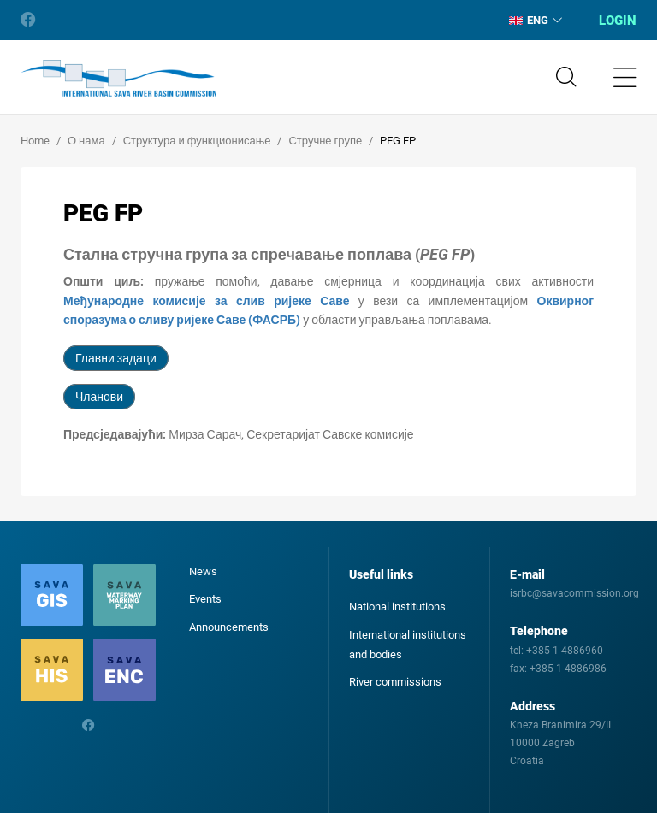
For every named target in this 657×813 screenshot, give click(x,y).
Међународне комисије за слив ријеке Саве (206, 301)
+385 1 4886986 (568, 669)
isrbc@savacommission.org (574, 593)
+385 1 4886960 (564, 651)
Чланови (99, 397)
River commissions (395, 681)
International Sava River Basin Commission (118, 78)
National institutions (397, 606)
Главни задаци (116, 358)
